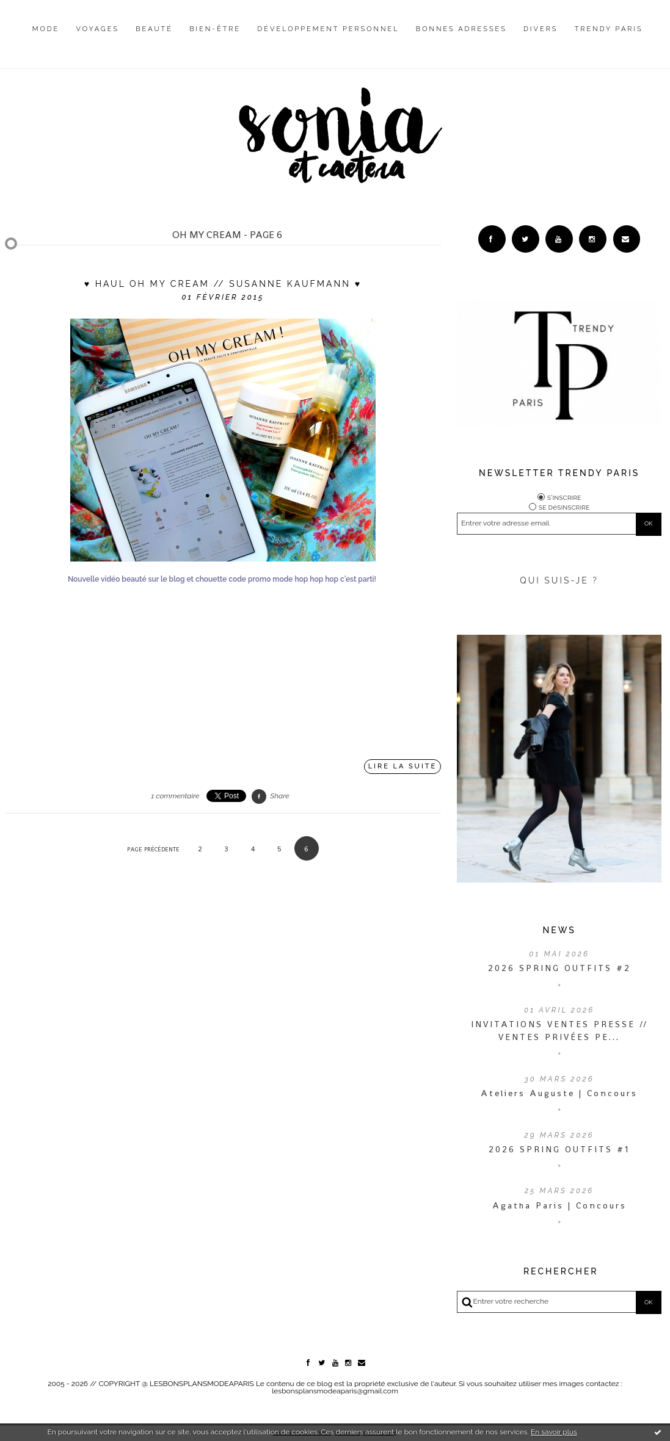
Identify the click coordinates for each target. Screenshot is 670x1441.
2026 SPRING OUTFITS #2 (559, 967)
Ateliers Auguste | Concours (559, 1093)
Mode (46, 29)
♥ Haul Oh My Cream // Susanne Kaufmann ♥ (223, 284)
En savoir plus (554, 1432)
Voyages (98, 29)
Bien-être (215, 29)
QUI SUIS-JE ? (559, 580)
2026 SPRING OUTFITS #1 (559, 1149)
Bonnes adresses (461, 29)
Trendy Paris (609, 29)
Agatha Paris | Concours (559, 1205)
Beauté (154, 29)
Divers (540, 29)
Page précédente (153, 849)
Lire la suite (402, 766)
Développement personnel (328, 29)
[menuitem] (46, 38)
